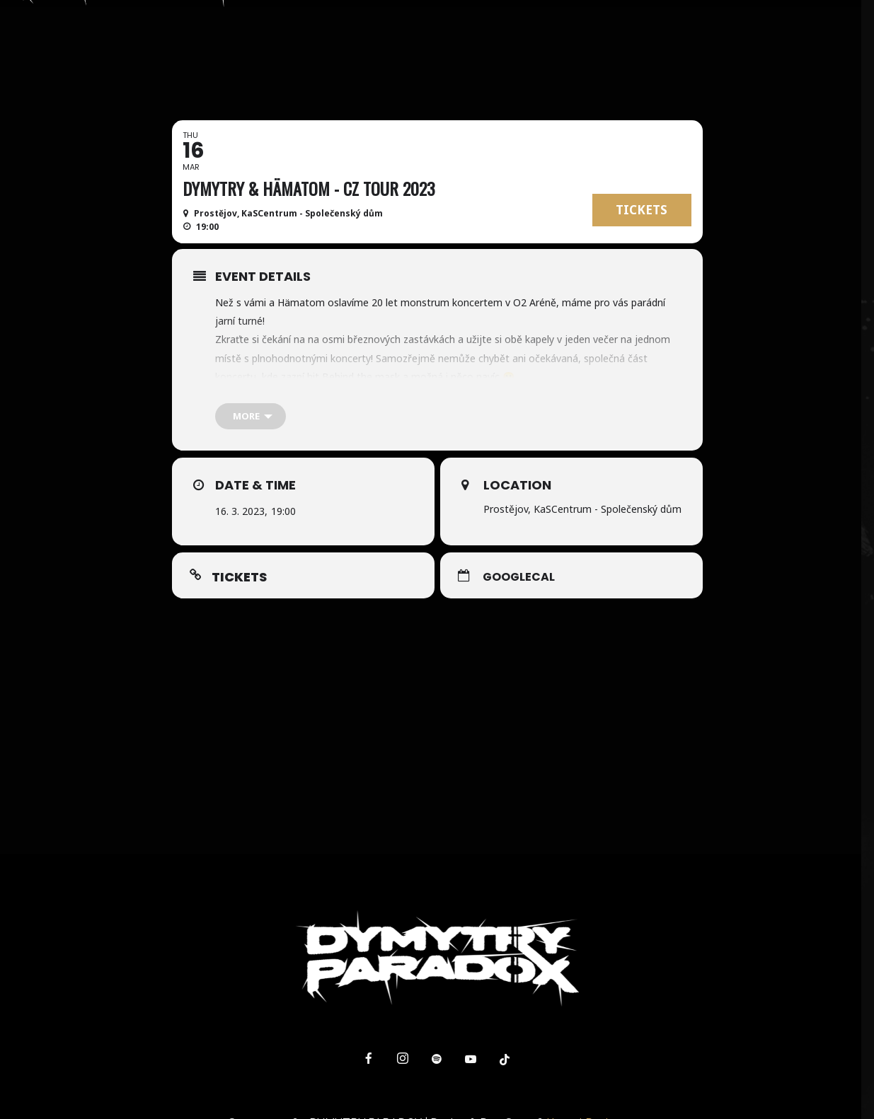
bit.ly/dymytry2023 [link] (373, 395)
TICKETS (641, 210)
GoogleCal (519, 577)
